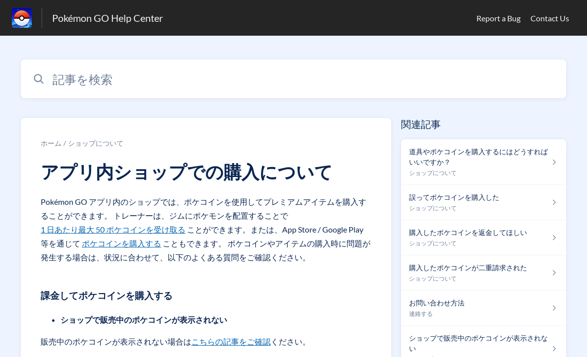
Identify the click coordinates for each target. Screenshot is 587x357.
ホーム (51, 143)
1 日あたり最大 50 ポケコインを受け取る (113, 229)
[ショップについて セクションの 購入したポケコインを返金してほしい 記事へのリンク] (483, 237)
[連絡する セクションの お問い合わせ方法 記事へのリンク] (483, 308)
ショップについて (95, 143)
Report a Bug (498, 18)
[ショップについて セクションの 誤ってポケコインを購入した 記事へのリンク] (483, 202)
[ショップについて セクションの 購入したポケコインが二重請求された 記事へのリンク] (483, 273)
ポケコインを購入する (121, 243)
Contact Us (549, 18)
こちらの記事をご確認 (231, 341)
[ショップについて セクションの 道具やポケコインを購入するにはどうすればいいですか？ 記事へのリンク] (483, 162)
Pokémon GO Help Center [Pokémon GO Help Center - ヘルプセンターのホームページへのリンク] (107, 18)
